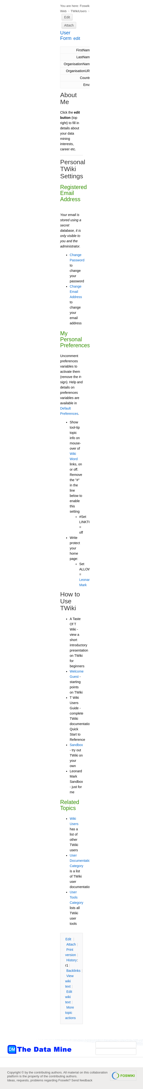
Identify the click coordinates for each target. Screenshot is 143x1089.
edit (77, 38)
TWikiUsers (79, 11)
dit (68, 939)
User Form (65, 35)
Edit (67, 17)
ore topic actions (70, 1012)
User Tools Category (76, 897)
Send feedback (81, 1080)
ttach (71, 944)
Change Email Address (76, 291)
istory (71, 960)
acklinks (73, 971)
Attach (69, 25)
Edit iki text (68, 997)
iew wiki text (69, 981)
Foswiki (85, 6)
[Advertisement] (26, 96)
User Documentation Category (81, 860)
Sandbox (76, 745)
